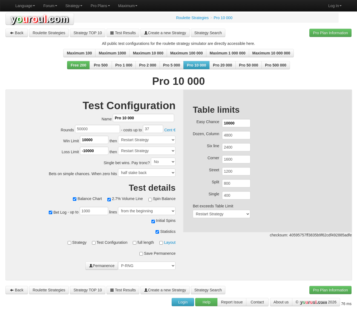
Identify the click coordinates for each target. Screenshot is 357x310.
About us (281, 302)
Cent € (169, 130)
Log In (335, 6)
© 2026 (316, 302)
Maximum (128, 6)
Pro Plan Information (330, 33)
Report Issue (232, 302)
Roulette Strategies (49, 33)
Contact (257, 302)
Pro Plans (100, 6)
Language (25, 6)
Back (16, 33)
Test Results (123, 33)
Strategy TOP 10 (87, 33)
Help (207, 302)
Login (183, 302)
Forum (50, 6)
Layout (169, 242)
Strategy (73, 6)
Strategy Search (208, 33)
